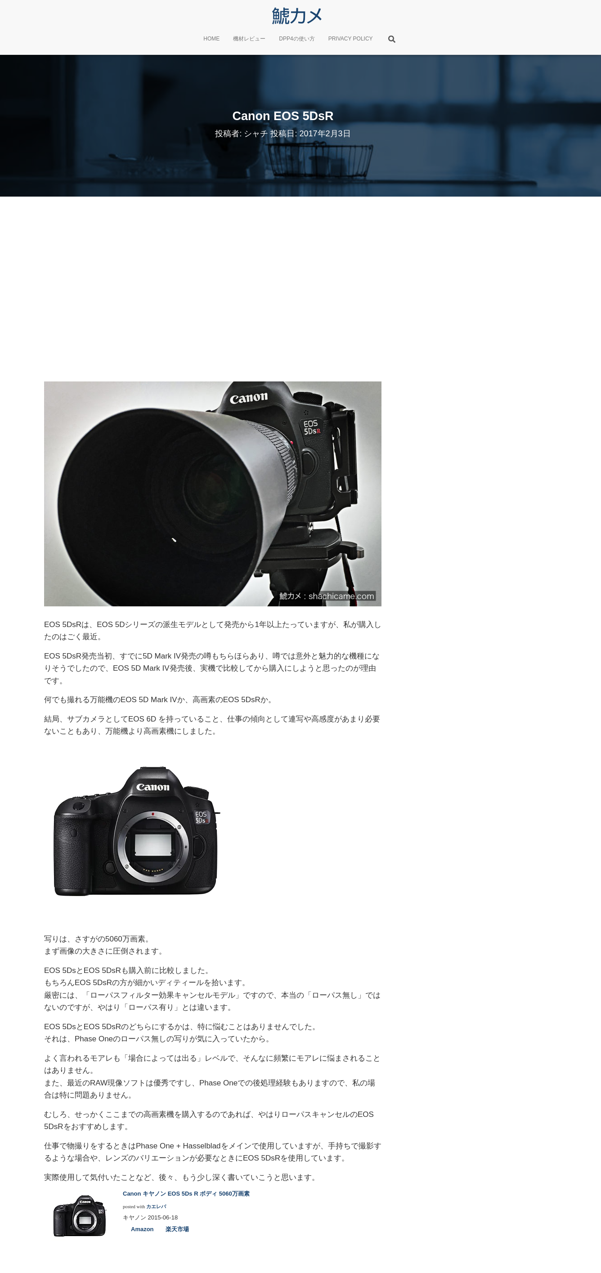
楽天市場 (177, 1229)
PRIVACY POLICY (350, 39)
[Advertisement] (300, 287)
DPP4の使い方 (296, 39)
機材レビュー (249, 39)
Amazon (142, 1229)
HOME (211, 39)
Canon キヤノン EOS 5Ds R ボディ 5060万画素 (186, 1193)
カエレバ (156, 1206)
